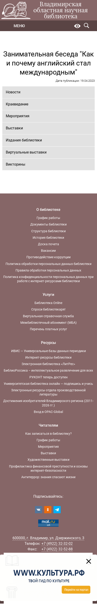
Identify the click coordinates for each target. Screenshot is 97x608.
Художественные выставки (48, 459)
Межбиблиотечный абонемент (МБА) (48, 322)
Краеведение (17, 104)
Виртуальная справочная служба (48, 316)
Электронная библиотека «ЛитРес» (48, 364)
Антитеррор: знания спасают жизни (48, 477)
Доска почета (48, 244)
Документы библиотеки (48, 224)
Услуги (48, 294)
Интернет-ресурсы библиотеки (48, 357)
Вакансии (48, 250)
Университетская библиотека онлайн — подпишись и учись (48, 384)
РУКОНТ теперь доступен (48, 377)
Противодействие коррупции (48, 257)
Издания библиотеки (24, 140)
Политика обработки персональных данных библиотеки (48, 264)
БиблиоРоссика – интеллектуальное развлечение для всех (48, 370)
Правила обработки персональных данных (48, 270)
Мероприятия (17, 116)
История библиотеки (48, 237)
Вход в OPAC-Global (48, 412)
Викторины (15, 164)
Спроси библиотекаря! (48, 309)
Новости (13, 92)
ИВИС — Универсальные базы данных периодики (48, 351)
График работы (48, 218)
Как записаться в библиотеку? (48, 433)
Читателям (48, 425)
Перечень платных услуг (48, 329)
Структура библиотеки (48, 231)
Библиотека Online (48, 303)
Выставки (14, 128)
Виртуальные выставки (26, 152)
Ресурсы (48, 342)
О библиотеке (48, 209)
